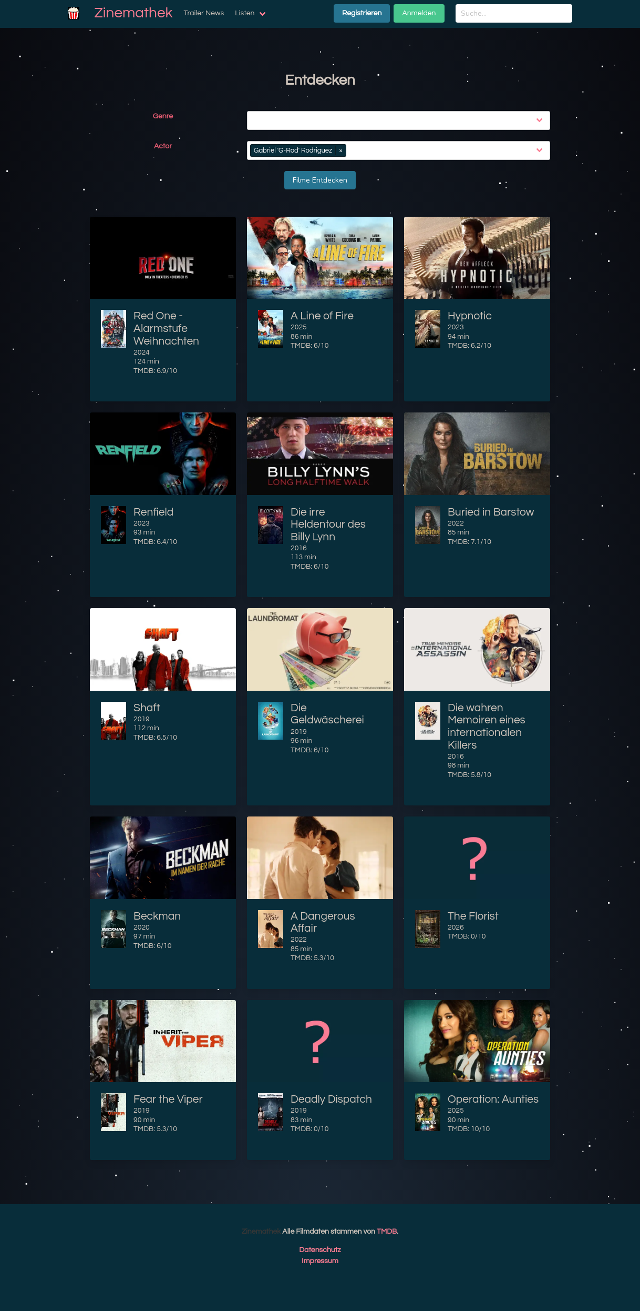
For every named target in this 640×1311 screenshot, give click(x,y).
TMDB (387, 1231)
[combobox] (401, 120)
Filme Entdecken (320, 180)
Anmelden (419, 13)
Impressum (320, 1261)
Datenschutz (320, 1250)
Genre (163, 116)
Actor (163, 146)
